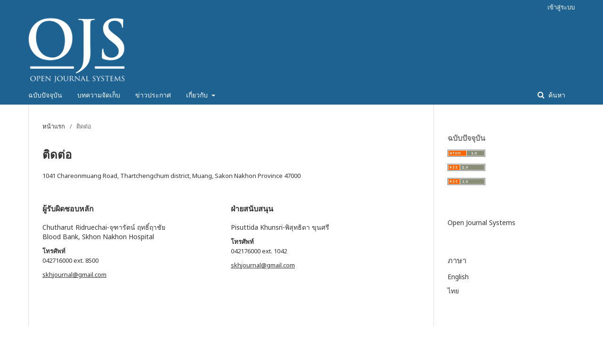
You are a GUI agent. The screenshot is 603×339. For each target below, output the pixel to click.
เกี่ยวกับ (198, 94)
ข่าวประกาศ (153, 94)
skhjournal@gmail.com (74, 274)
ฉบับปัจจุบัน (45, 94)
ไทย (453, 290)
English (458, 276)
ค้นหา (555, 94)
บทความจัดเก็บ (98, 94)
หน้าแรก (53, 126)
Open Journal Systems (481, 222)
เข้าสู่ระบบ (561, 7)
